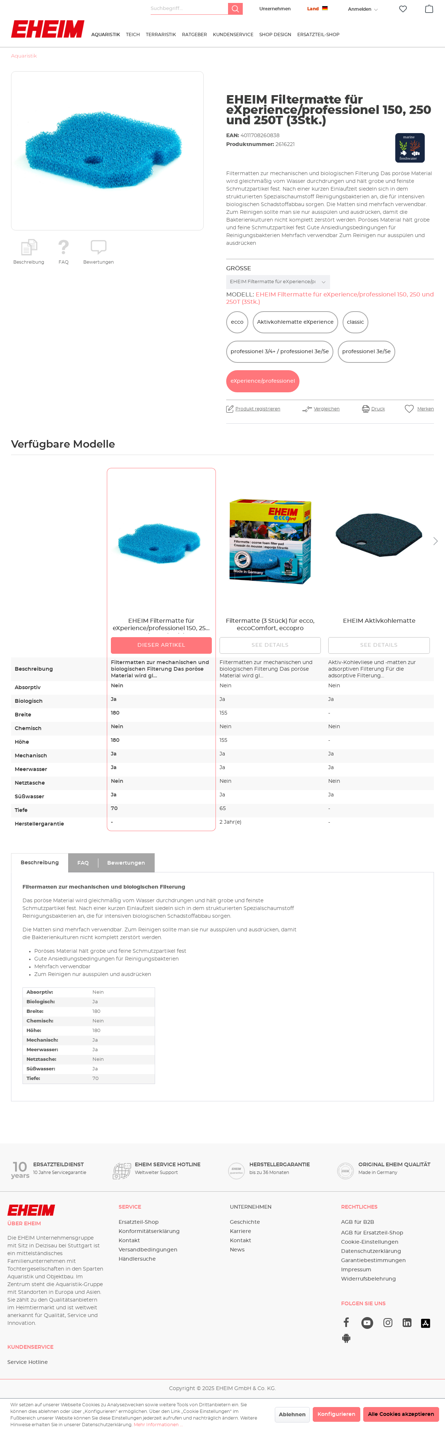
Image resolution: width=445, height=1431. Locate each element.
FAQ (64, 262)
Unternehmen (275, 9)
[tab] (39, 862)
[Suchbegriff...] (189, 9)
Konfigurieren (336, 1414)
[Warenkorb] (429, 8)
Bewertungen (98, 262)
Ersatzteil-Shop (139, 1222)
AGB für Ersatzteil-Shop (372, 1233)
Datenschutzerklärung (371, 1251)
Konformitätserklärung (149, 1231)
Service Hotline (27, 1362)
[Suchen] (235, 9)
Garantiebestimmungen (373, 1260)
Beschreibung (28, 262)
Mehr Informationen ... (158, 1425)
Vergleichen (327, 409)
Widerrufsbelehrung (368, 1279)
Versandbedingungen (148, 1250)
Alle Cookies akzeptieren (401, 1414)
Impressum (356, 1269)
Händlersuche (137, 1259)
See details (270, 645)
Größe (238, 268)
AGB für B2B (357, 1222)
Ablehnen (292, 1414)
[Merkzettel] (403, 9)
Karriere (240, 1231)
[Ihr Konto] (359, 9)
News (237, 1250)
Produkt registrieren (257, 409)
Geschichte (245, 1222)
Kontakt (129, 1240)
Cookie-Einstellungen (370, 1242)
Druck (378, 409)
